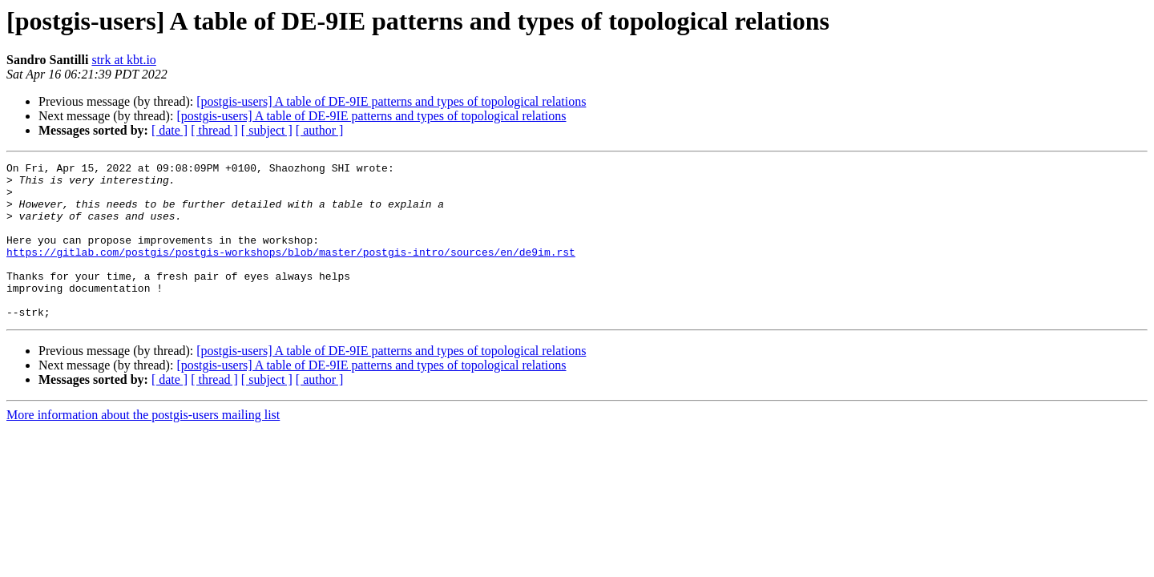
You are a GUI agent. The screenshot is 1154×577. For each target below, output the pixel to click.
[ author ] (320, 130)
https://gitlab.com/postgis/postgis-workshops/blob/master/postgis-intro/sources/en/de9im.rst (290, 271)
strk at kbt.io (123, 60)
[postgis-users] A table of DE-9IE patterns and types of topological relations (391, 101)
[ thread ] (214, 130)
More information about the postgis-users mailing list (143, 446)
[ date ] (169, 130)
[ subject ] (267, 130)
